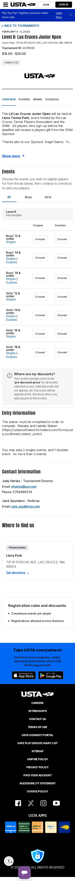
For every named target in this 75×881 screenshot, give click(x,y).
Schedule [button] (52, 99)
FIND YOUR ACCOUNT (37, 775)
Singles (11, 242)
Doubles (11, 262)
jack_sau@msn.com (25, 506)
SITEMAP (38, 751)
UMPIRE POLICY (37, 759)
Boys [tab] (28, 197)
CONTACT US (37, 719)
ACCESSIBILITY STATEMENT (37, 783)
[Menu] (5, 4)
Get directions (15, 573)
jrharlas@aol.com (24, 487)
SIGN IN (63, 4)
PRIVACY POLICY (37, 767)
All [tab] (9, 197)
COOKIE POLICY (37, 791)
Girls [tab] (48, 197)
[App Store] (24, 675)
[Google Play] (50, 675)
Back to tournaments (21, 25)
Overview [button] (9, 99)
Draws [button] (37, 99)
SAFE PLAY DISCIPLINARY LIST (37, 743)
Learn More (59, 15)
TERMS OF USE (37, 727)
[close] (71, 15)
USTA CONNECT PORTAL (37, 735)
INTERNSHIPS (37, 711)
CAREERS (37, 703)
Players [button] (24, 99)
